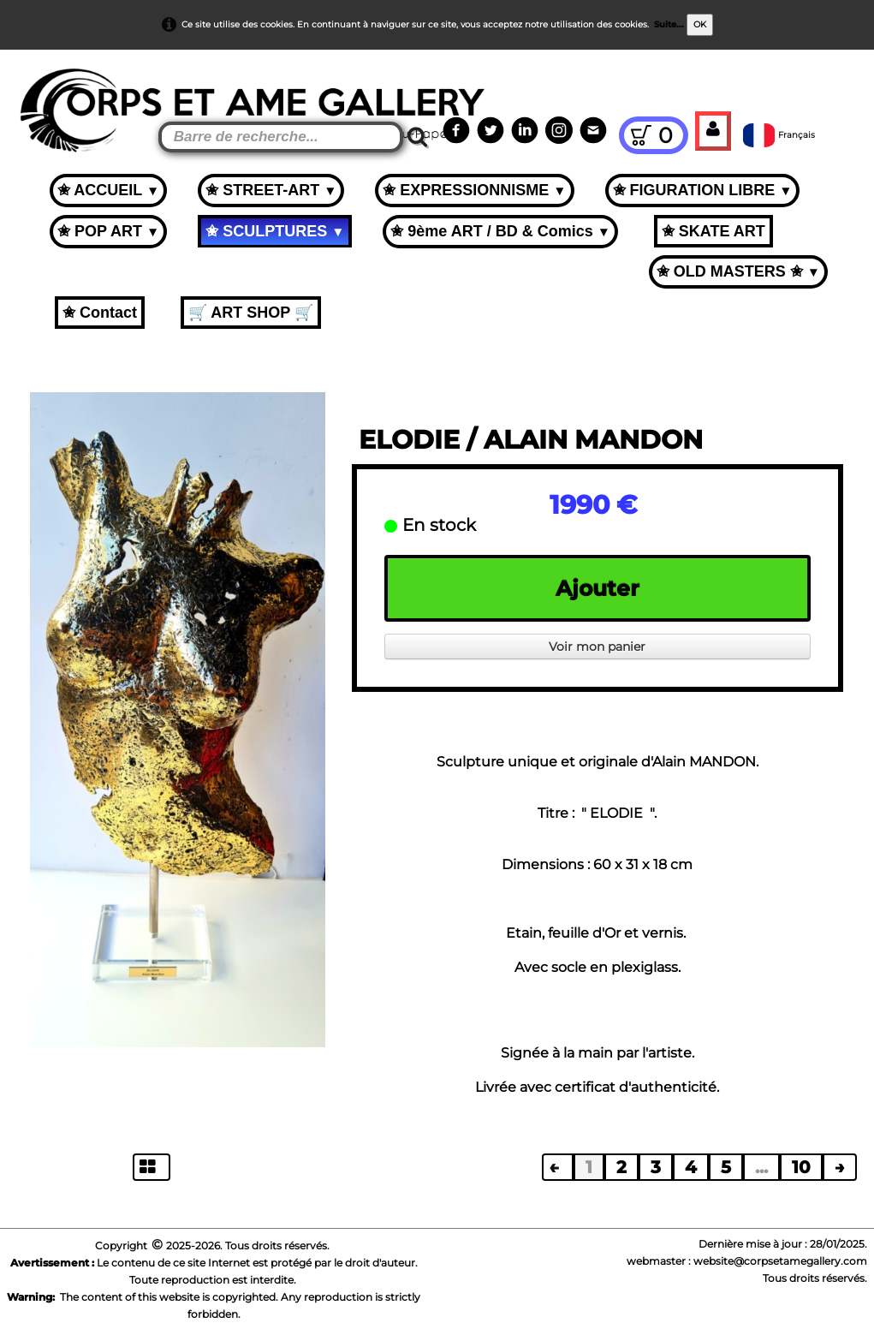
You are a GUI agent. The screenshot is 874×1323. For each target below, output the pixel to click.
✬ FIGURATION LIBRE (703, 190)
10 (801, 1167)
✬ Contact (99, 312)
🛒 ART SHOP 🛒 (250, 312)
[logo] (44, 94)
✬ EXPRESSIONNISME (474, 190)
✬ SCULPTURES (274, 231)
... (761, 1167)
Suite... (669, 24)
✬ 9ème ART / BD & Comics (500, 231)
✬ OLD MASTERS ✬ (738, 271)
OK (699, 24)
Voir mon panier (597, 646)
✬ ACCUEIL (108, 190)
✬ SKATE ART (713, 231)
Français (780, 134)
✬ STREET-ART (270, 190)
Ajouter (597, 588)
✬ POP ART (108, 231)
